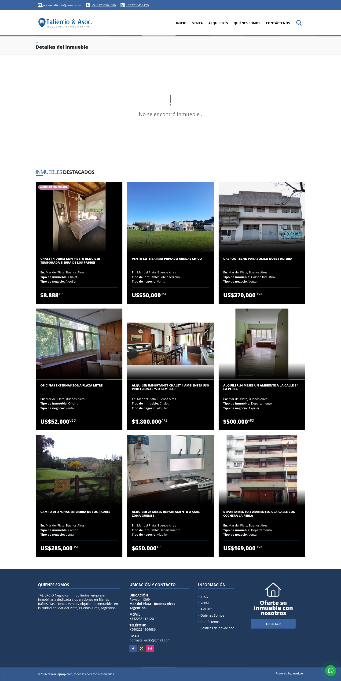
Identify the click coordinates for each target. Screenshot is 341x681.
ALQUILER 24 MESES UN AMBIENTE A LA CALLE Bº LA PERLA (260, 387)
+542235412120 (137, 5)
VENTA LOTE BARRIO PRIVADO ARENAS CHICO (167, 259)
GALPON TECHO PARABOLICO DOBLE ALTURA (257, 259)
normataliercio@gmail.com (149, 640)
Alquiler (206, 609)
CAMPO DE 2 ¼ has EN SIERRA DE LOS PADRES (75, 512)
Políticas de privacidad (217, 628)
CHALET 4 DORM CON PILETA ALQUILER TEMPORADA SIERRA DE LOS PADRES (70, 260)
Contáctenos (278, 23)
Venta (197, 23)
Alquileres (218, 23)
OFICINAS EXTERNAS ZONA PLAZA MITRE (71, 385)
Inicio (181, 23)
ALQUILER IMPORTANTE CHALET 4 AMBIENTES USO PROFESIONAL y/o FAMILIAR (170, 387)
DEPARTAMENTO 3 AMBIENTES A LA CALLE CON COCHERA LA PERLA (259, 513)
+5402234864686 (104, 5)
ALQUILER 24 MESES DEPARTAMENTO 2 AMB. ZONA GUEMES (166, 513)
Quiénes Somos (247, 23)
